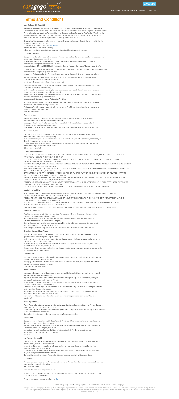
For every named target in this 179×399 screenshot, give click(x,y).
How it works (105, 385)
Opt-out (84, 385)
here (57, 379)
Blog (66, 385)
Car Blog (142, 10)
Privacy (77, 385)
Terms (71, 385)
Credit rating (59, 385)
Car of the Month (94, 385)
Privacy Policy (53, 45)
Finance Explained (129, 10)
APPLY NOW (149, 4)
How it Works (115, 10)
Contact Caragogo (117, 385)
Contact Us (152, 10)
